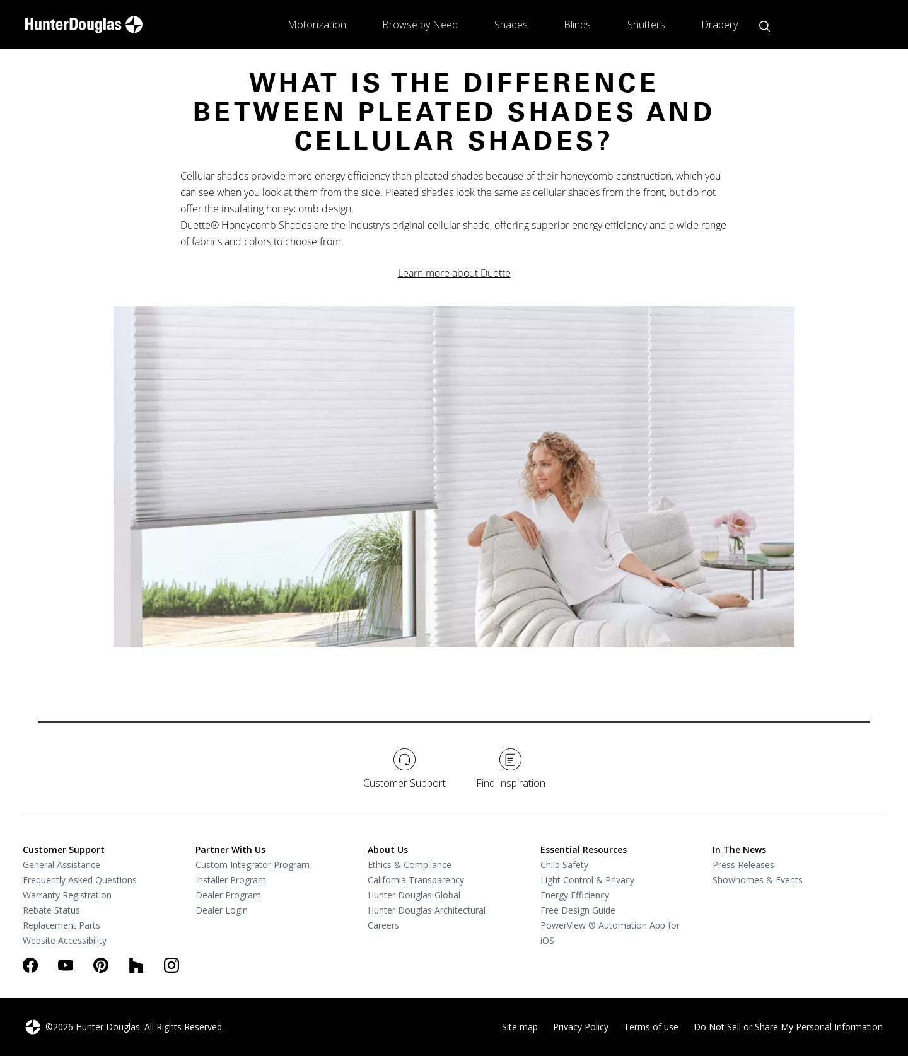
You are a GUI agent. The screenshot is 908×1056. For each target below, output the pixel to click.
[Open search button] (764, 26)
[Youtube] (65, 965)
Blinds (577, 25)
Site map (520, 1027)
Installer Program (230, 880)
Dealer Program (228, 895)
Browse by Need (420, 25)
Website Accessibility (65, 940)
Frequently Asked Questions (80, 880)
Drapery (719, 25)
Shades (511, 25)
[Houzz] (136, 965)
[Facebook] (30, 965)
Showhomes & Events (758, 880)
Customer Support (404, 769)
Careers (383, 925)
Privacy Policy (580, 1027)
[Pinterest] (100, 965)
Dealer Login (221, 910)
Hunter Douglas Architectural (427, 910)
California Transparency (416, 880)
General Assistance (61, 865)
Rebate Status (51, 910)
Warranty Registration (67, 895)
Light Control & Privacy (587, 880)
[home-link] (84, 24)
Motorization (317, 25)
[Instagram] (171, 965)
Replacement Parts (61, 925)
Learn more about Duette (454, 273)
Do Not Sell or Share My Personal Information (788, 1027)
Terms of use (651, 1027)
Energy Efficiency (574, 895)
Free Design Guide (577, 910)
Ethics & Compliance (409, 865)
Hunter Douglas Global (414, 895)
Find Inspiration (510, 769)
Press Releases (743, 865)
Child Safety (564, 865)
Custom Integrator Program (252, 865)
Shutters (646, 25)
